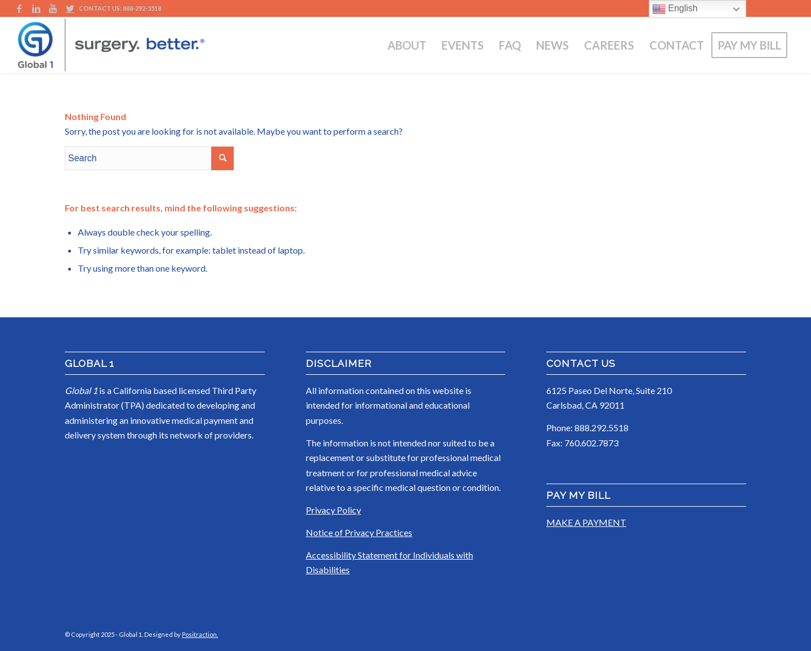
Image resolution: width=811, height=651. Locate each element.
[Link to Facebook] (19, 8)
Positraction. (200, 634)
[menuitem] (407, 45)
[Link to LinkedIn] (36, 8)
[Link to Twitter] (70, 8)
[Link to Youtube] (53, 8)
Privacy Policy (333, 509)
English (675, 9)
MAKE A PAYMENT (586, 522)
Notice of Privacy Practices (359, 532)
